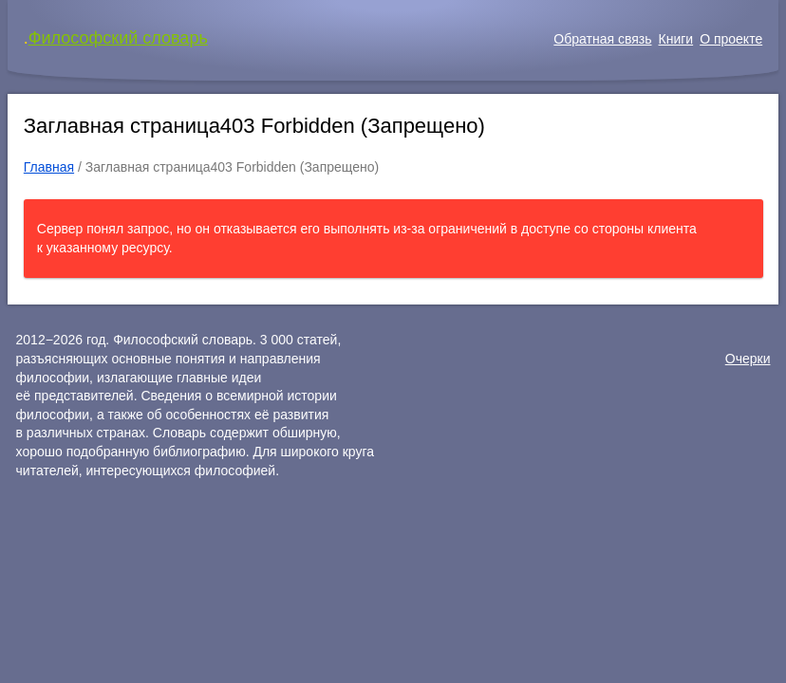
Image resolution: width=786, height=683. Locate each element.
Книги (676, 38)
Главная (49, 167)
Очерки (748, 358)
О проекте (731, 38)
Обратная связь (602, 38)
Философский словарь (118, 37)
